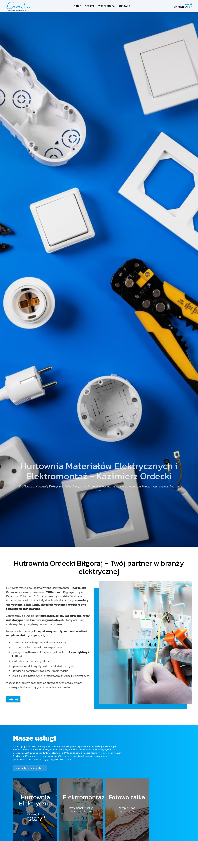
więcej (13, 699)
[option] (99, 273)
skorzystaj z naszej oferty (30, 768)
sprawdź (99, 490)
